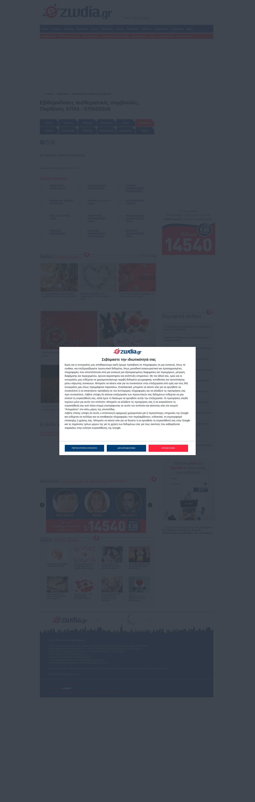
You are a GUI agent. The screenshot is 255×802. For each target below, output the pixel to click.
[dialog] (127, 401)
